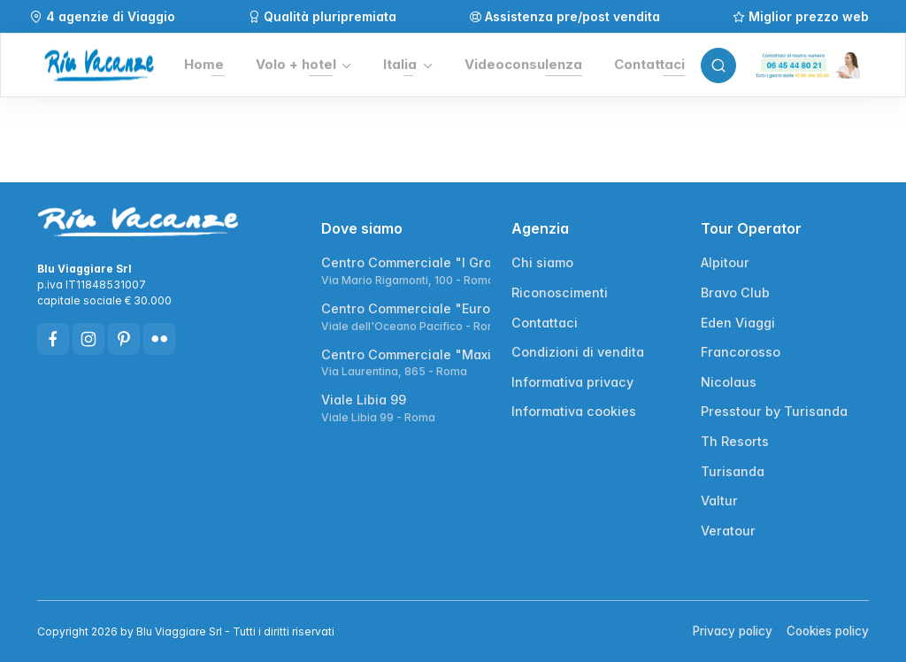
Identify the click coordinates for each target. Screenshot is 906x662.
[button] (303, 65)
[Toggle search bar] (718, 65)
